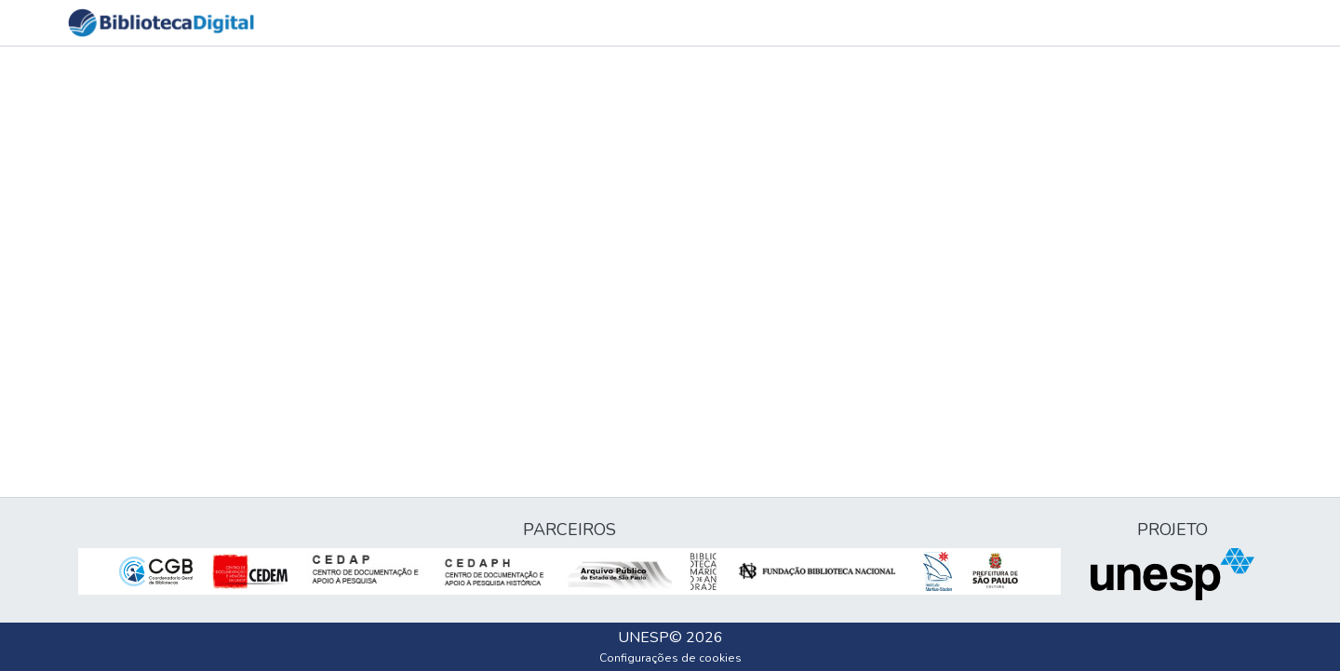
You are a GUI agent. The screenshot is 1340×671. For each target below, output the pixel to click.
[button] (161, 22)
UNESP (643, 637)
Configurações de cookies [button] (670, 658)
